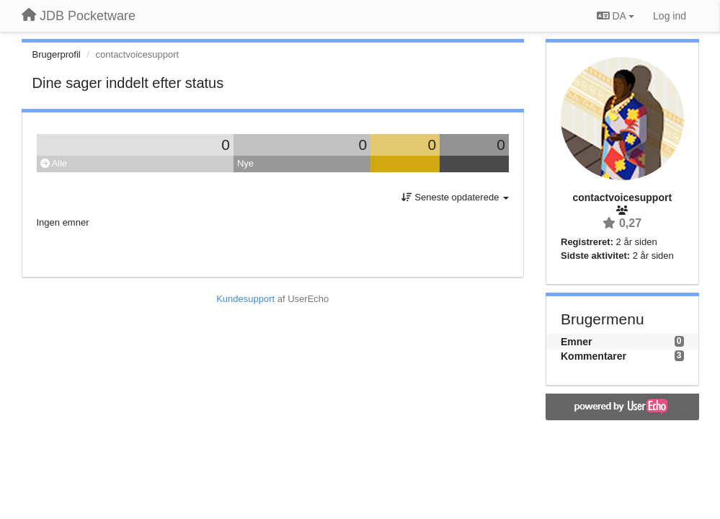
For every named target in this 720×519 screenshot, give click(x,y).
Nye (245, 163)
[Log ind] (669, 16)
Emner (576, 341)
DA (615, 16)
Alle (54, 163)
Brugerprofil (56, 54)
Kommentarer (593, 356)
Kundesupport (245, 298)
